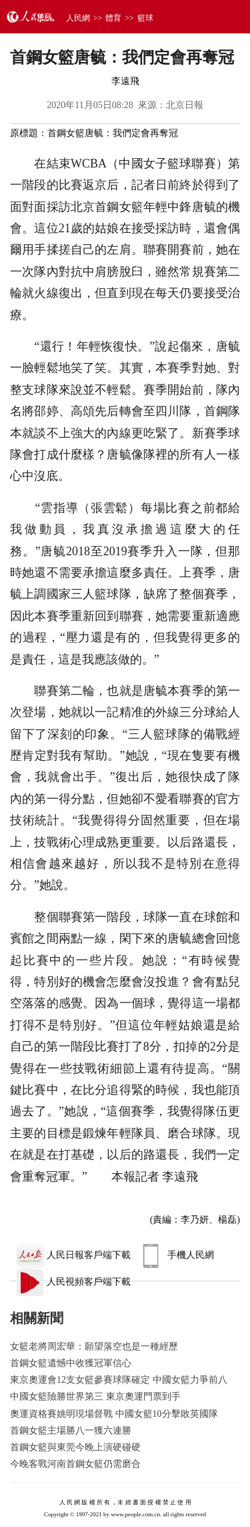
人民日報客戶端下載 (74, 1255)
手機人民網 (175, 1255)
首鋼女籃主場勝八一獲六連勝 (70, 1431)
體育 (113, 18)
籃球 (145, 18)
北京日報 (184, 105)
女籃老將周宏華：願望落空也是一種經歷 (94, 1346)
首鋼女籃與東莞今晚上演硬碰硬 (75, 1447)
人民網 (78, 18)
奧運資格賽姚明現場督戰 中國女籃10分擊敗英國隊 (114, 1414)
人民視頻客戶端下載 (74, 1282)
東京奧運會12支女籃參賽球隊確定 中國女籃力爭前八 (118, 1380)
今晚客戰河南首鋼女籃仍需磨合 (75, 1464)
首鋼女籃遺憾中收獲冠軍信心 (70, 1363)
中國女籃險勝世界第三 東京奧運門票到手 (95, 1397)
